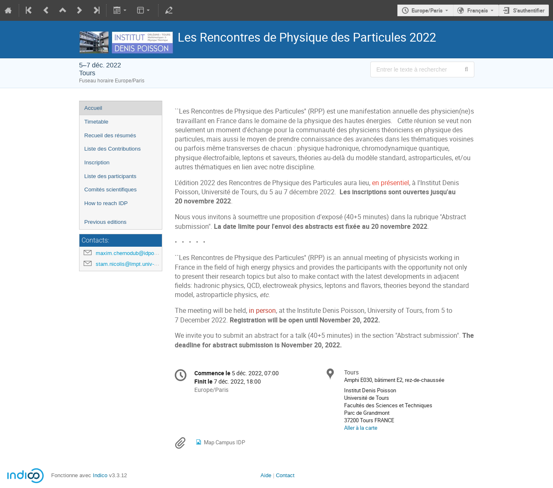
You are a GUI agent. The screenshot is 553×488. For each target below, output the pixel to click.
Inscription (97, 162)
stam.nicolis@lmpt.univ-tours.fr (133, 264)
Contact (285, 475)
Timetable (96, 122)
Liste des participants (110, 176)
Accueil (93, 108)
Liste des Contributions (112, 149)
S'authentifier (529, 10)
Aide (265, 475)
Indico (100, 475)
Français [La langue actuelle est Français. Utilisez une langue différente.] (477, 10)
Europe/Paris (427, 10)
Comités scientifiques (110, 189)
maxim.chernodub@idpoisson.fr (134, 253)
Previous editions (105, 222)
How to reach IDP (106, 203)
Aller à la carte (360, 427)
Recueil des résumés (110, 135)
